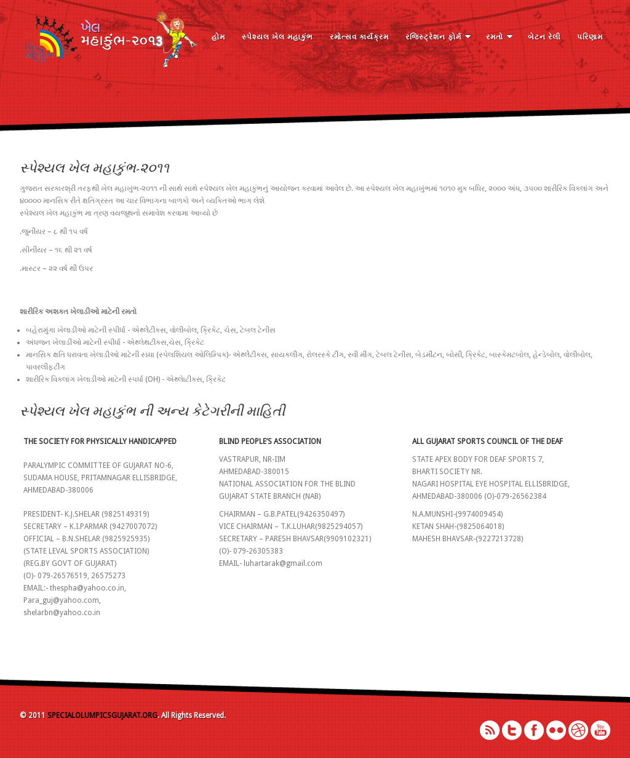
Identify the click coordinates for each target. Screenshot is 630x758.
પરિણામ (590, 37)
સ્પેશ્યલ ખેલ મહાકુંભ (277, 37)
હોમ (218, 37)
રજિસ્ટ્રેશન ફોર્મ (438, 37)
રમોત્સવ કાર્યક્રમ (359, 37)
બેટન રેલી (544, 37)
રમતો (499, 37)
